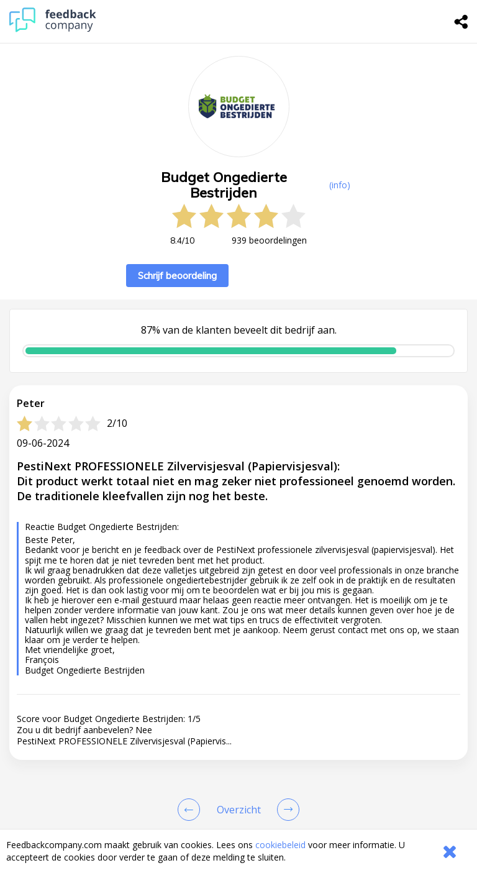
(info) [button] (339, 185)
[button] (238, 820)
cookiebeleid (280, 845)
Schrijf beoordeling (177, 275)
